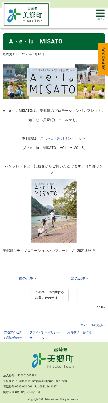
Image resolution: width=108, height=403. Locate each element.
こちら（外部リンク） (59, 138)
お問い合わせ (13, 338)
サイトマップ (38, 338)
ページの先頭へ (94, 325)
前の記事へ (28, 278)
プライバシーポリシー (44, 332)
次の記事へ (80, 278)
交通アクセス (13, 332)
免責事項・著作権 (79, 332)
